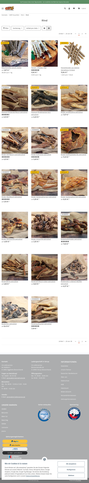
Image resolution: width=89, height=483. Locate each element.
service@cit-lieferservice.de (16, 397)
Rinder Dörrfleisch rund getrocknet (13, 155)
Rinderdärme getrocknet (10, 282)
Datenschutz (65, 381)
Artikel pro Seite (32, 28)
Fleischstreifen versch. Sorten (11, 68)
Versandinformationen (68, 395)
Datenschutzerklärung (33, 476)
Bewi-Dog (5, 420)
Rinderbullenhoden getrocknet (71, 239)
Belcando (5, 413)
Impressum (65, 388)
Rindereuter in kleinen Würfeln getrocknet (71, 283)
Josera (4, 431)
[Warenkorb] (81, 8)
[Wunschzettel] (74, 8)
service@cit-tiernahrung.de (16, 378)
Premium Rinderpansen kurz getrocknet (41, 113)
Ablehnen (71, 475)
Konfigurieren (71, 469)
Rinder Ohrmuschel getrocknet (12, 239)
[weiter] (85, 33)
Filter (6, 28)
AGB (62, 384)
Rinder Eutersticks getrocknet (41, 155)
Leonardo (5, 427)
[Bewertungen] (35, 70)
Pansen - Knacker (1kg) (38, 68)
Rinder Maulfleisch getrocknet (12, 197)
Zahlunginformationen (68, 399)
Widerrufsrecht (66, 392)
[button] (65, 8)
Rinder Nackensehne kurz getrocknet (43, 197)
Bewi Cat (4, 416)
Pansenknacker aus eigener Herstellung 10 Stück (70, 69)
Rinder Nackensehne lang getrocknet (73, 197)
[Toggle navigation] (3, 7)
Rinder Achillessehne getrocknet (72, 112)
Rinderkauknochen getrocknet (41, 324)
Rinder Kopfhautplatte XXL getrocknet (73, 155)
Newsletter (64, 366)
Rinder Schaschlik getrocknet (41, 239)
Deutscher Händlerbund (69, 373)
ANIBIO (4, 409)
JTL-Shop (78, 480)
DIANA (4, 424)
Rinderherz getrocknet (9, 324)
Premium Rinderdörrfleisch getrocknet (14, 112)
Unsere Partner (66, 370)
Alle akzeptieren (71, 464)
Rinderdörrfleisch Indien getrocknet (43, 282)
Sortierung (16, 28)
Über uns (64, 377)
